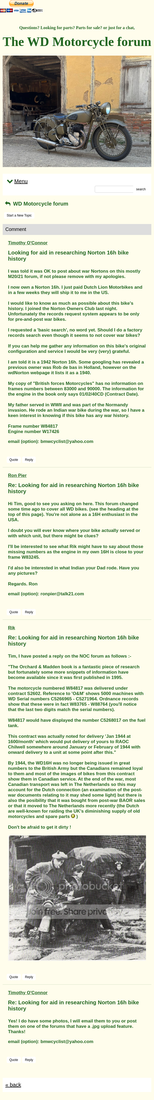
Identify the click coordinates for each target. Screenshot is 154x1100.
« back (13, 1085)
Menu (16, 181)
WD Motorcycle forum (36, 204)
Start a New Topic (19, 215)
